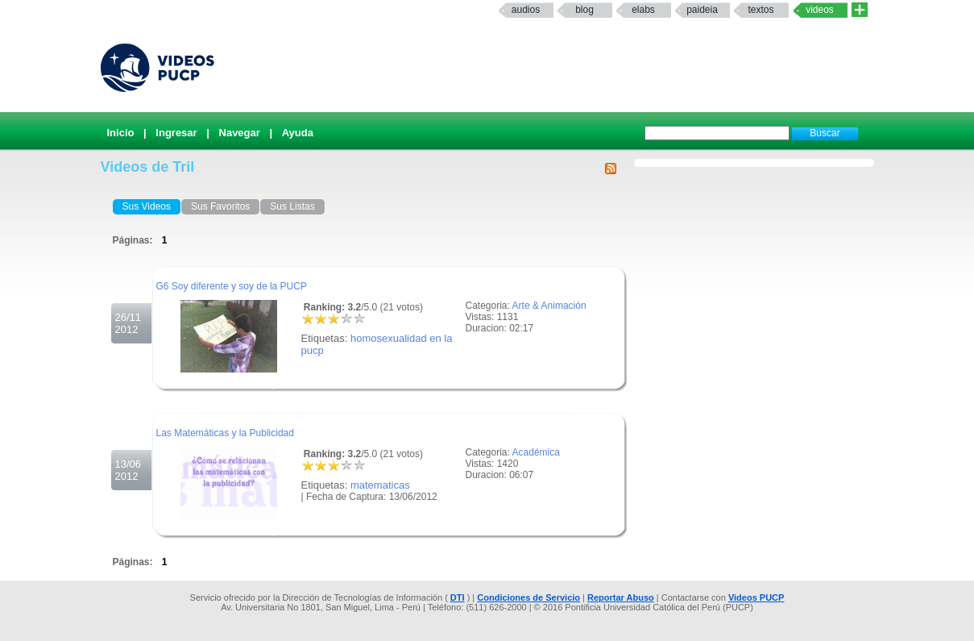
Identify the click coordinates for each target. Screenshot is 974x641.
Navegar (239, 133)
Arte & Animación (549, 305)
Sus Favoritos (220, 206)
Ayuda (297, 133)
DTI (457, 597)
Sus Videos (147, 206)
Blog (584, 9)
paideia (702, 9)
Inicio (121, 133)
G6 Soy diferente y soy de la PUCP (231, 286)
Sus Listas (292, 206)
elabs (643, 9)
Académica (536, 452)
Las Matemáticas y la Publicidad (225, 433)
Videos (820, 9)
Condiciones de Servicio (528, 597)
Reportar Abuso (620, 597)
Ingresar (176, 133)
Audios (526, 9)
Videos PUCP (756, 597)
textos (760, 9)
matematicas (380, 485)
